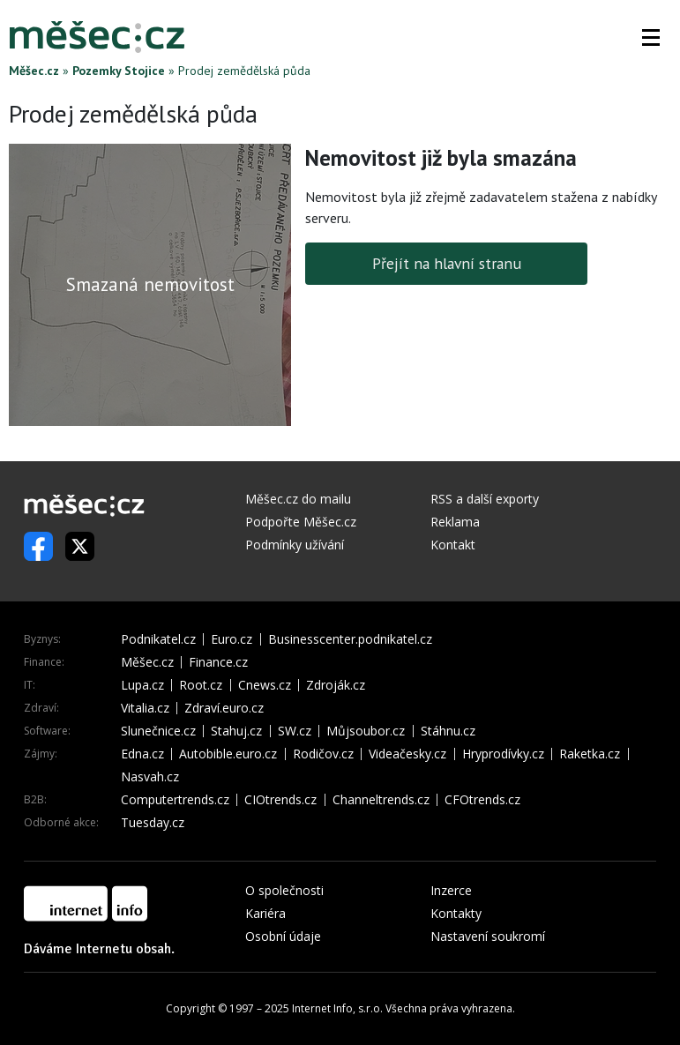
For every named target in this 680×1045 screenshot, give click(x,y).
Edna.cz (142, 754)
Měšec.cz (34, 70)
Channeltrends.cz (381, 800)
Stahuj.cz (236, 731)
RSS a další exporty (484, 498)
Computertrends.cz (175, 800)
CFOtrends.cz (482, 800)
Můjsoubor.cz (365, 731)
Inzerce (451, 890)
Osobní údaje (283, 936)
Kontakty (456, 913)
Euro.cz (231, 639)
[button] (651, 37)
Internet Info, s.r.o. (337, 1008)
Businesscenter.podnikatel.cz (350, 639)
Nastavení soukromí (487, 936)
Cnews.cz (264, 685)
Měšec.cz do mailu (298, 498)
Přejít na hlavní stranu (446, 263)
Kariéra (265, 913)
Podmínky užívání (294, 544)
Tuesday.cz (152, 823)
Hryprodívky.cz (503, 754)
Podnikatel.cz (158, 639)
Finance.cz (218, 662)
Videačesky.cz (407, 754)
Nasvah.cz (150, 777)
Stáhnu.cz (448, 731)
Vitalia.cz (145, 708)
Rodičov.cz (323, 754)
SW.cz (294, 731)
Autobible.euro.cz (228, 754)
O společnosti (284, 890)
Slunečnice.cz (158, 731)
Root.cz (200, 685)
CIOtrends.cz (280, 800)
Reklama (455, 521)
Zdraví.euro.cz (224, 708)
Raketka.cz (589, 754)
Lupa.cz (142, 685)
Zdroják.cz (335, 685)
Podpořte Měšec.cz (300, 521)
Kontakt (452, 544)
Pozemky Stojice (118, 70)
